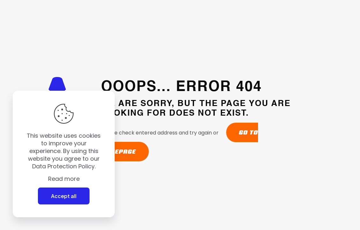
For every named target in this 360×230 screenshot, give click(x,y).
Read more (64, 179)
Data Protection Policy (63, 166)
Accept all (63, 196)
